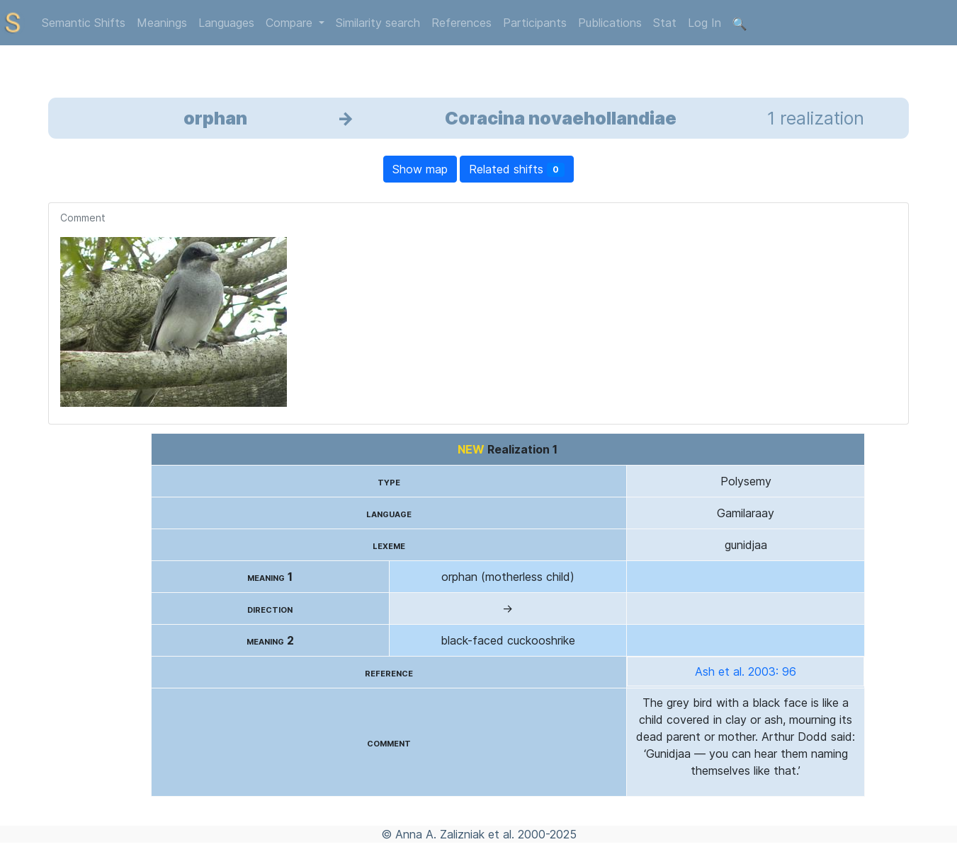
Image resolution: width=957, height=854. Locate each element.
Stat (664, 23)
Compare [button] (291, 23)
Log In (704, 23)
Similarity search (378, 23)
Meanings (162, 23)
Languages (226, 23)
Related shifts (517, 169)
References (461, 23)
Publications (610, 23)
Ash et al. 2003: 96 (745, 671)
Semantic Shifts (83, 23)
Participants (535, 23)
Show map (420, 169)
